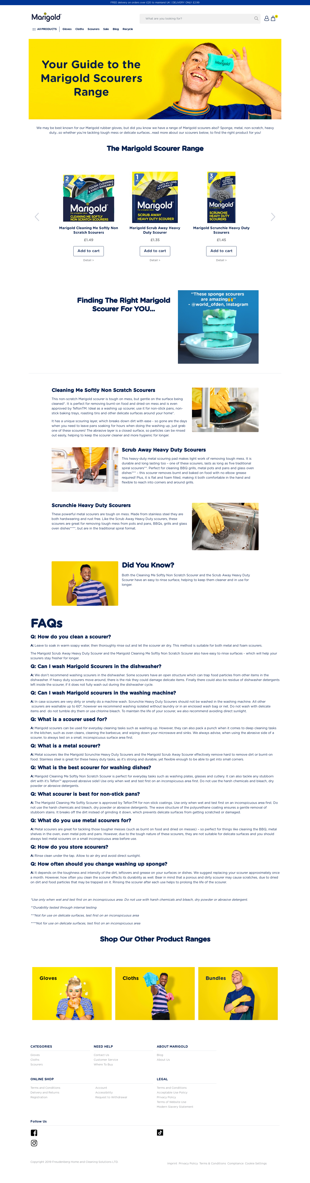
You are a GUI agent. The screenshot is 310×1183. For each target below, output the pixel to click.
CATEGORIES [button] (41, 1046)
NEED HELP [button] (103, 1046)
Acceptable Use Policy (172, 1092)
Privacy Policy (166, 1097)
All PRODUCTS (47, 29)
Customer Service (106, 1060)
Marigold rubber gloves (104, 128)
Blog (116, 29)
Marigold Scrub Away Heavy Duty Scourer (154, 230)
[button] (267, 19)
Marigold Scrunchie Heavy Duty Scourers (221, 230)
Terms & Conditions (212, 1163)
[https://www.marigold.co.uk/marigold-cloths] (155, 993)
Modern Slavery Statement (175, 1107)
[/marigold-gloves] (72, 993)
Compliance (235, 1163)
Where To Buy (103, 1064)
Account (101, 1088)
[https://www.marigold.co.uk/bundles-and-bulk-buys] (238, 993)
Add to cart (89, 251)
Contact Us (101, 1055)
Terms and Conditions (45, 1088)
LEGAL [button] (162, 1079)
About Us (163, 1060)
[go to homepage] (46, 13)
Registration (38, 1097)
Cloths (79, 29)
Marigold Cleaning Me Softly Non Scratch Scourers (88, 230)
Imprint (172, 1163)
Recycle (128, 29)
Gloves (66, 29)
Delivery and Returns (44, 1092)
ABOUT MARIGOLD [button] (172, 1046)
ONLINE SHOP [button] (42, 1079)
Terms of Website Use (171, 1102)
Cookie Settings (256, 1163)
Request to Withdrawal (111, 1097)
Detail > (88, 260)
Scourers (93, 29)
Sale (106, 29)
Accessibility (104, 1092)
